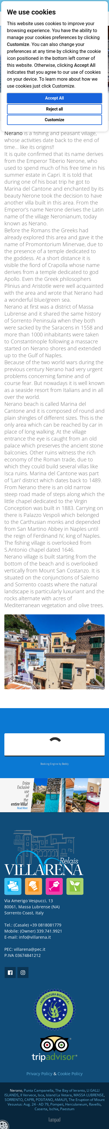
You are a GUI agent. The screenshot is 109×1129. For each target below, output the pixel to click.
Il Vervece (28, 1095)
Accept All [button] (54, 98)
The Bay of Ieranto (70, 1090)
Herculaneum (76, 1104)
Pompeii (56, 1104)
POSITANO (44, 1099)
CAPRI (29, 1099)
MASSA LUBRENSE (89, 1095)
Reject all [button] (54, 109)
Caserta (41, 1108)
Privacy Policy (39, 1073)
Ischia (53, 1108)
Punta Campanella (38, 1090)
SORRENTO (14, 1099)
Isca (41, 1095)
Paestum (67, 1108)
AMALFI (61, 1099)
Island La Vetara (59, 1095)
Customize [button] (54, 119)
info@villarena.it (35, 937)
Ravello (95, 1104)
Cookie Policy (70, 1073)
